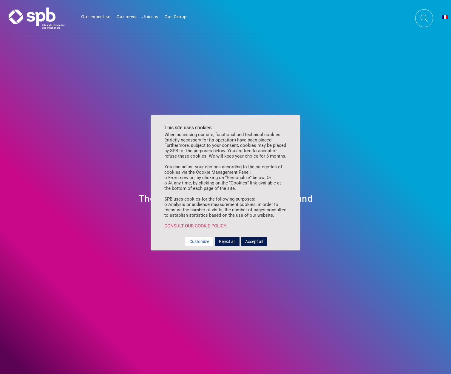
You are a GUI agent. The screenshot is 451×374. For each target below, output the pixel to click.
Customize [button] (199, 241)
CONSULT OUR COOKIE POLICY (195, 226)
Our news (126, 16)
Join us (150, 16)
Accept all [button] (254, 241)
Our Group (175, 16)
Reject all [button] (227, 241)
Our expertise (95, 16)
